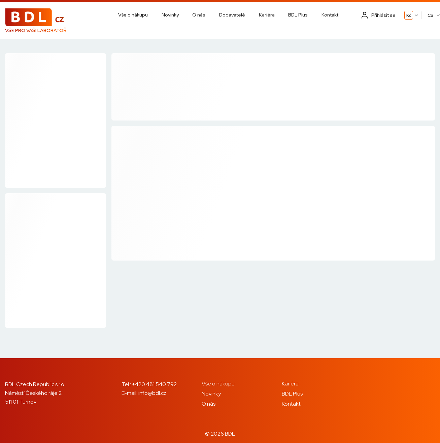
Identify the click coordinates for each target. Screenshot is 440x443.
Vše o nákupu (133, 15)
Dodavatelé (232, 15)
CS (431, 15)
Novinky (170, 15)
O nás (198, 15)
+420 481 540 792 (154, 384)
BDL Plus (298, 15)
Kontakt (329, 15)
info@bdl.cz (152, 393)
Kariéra (267, 15)
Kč (408, 15)
